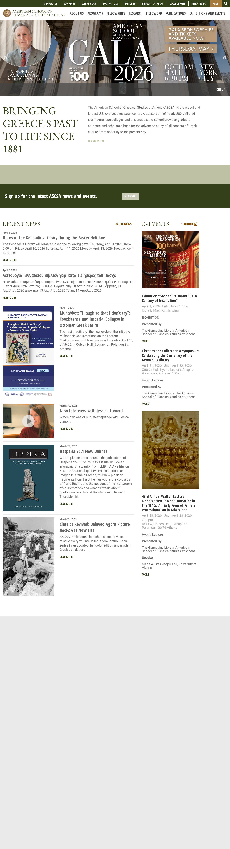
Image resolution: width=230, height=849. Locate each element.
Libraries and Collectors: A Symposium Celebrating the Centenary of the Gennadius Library (170, 355)
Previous (5, 58)
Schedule (189, 224)
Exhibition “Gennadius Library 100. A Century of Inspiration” (169, 298)
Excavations (111, 4)
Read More (9, 260)
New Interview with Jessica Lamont (91, 411)
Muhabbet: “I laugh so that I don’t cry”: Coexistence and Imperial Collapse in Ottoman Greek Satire (95, 319)
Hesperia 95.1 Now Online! (83, 451)
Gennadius (51, 4)
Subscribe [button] (130, 196)
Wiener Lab (89, 4)
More (145, 341)
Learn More (96, 141)
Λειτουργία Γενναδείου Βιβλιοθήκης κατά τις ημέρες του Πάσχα (59, 275)
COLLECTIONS (177, 4)
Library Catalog (152, 4)
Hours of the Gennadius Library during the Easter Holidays (54, 238)
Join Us (220, 90)
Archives (69, 4)
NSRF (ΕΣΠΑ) (199, 4)
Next (224, 58)
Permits (130, 4)
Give (215, 4)
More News (124, 224)
